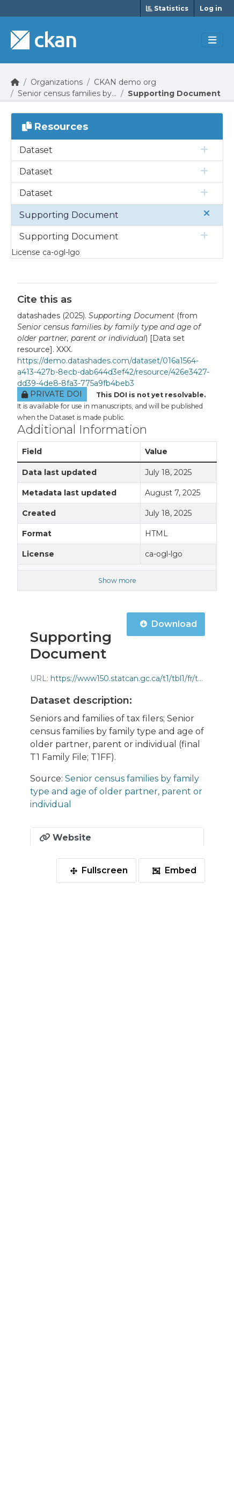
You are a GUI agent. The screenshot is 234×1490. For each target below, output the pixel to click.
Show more (117, 580)
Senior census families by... (67, 93)
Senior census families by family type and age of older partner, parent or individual (116, 791)
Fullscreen (99, 870)
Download (168, 624)
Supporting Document (174, 93)
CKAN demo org (125, 82)
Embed (174, 870)
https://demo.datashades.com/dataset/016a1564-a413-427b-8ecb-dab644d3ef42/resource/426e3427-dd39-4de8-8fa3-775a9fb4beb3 (113, 372)
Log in (211, 8)
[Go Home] (15, 82)
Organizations (57, 82)
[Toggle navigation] (212, 40)
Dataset (36, 150)
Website (65, 837)
